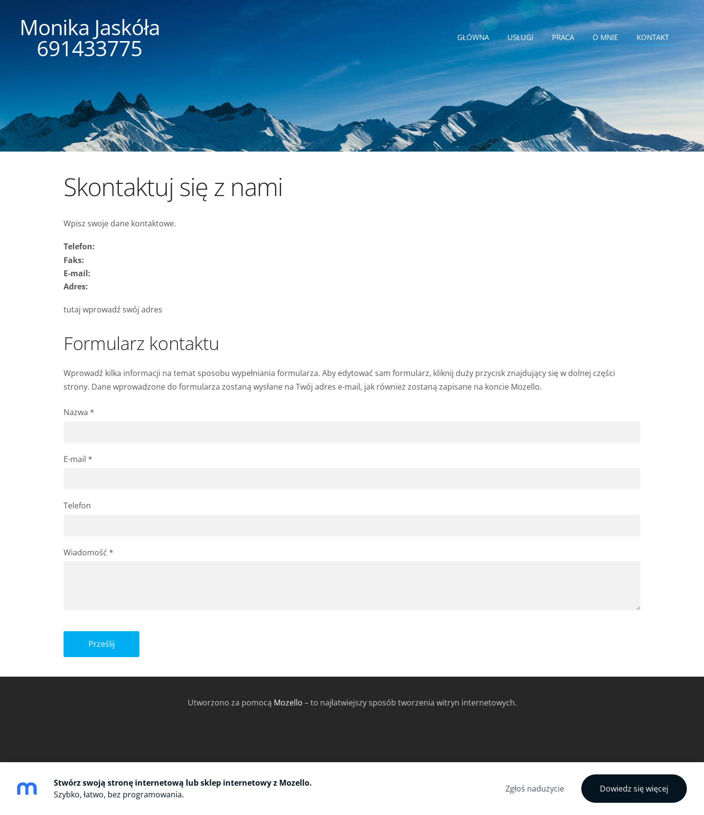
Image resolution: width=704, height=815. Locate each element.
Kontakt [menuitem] (653, 37)
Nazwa (79, 412)
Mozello (288, 702)
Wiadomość (88, 552)
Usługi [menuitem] (520, 37)
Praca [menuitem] (563, 37)
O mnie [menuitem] (605, 37)
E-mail (78, 459)
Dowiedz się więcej (634, 788)
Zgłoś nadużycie (535, 788)
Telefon (77, 505)
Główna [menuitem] (473, 37)
